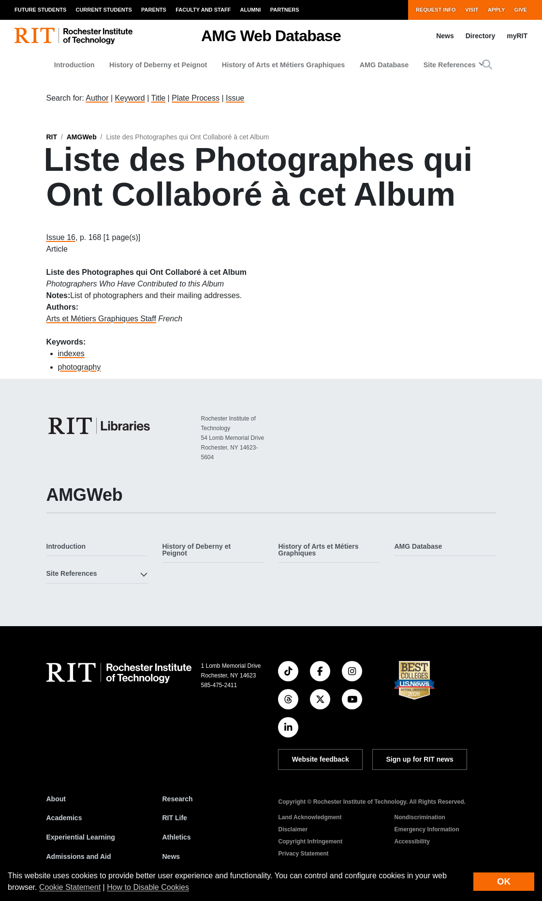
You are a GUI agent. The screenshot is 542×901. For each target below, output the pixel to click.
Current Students (103, 10)
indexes (71, 353)
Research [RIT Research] (177, 799)
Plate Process (196, 98)
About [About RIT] (56, 799)
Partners (284, 10)
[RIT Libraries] (100, 426)
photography (79, 367)
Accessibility (412, 841)
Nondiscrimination (420, 817)
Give (520, 10)
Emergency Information (427, 829)
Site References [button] (450, 65)
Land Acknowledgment (310, 817)
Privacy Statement (303, 853)
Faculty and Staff (203, 10)
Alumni (250, 10)
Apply (496, 10)
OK (504, 881)
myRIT (517, 36)
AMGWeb (82, 137)
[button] (487, 64)
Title (158, 98)
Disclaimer (293, 829)
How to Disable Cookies (148, 887)
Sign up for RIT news (420, 759)
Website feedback (320, 759)
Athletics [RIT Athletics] (176, 837)
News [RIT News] (171, 856)
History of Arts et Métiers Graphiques (283, 65)
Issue (235, 98)
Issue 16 (60, 237)
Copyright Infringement (310, 841)
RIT (52, 137)
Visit (472, 10)
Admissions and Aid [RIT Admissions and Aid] (78, 856)
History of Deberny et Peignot (158, 65)
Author (97, 98)
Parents (153, 10)
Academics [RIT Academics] (64, 818)
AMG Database (384, 65)
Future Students (40, 10)
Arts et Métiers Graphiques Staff (101, 319)
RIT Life (174, 818)
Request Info (436, 10)
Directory (480, 36)
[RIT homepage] (73, 36)
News (445, 36)
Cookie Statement (70, 887)
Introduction (74, 65)
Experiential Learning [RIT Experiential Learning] (80, 837)
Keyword (130, 98)
